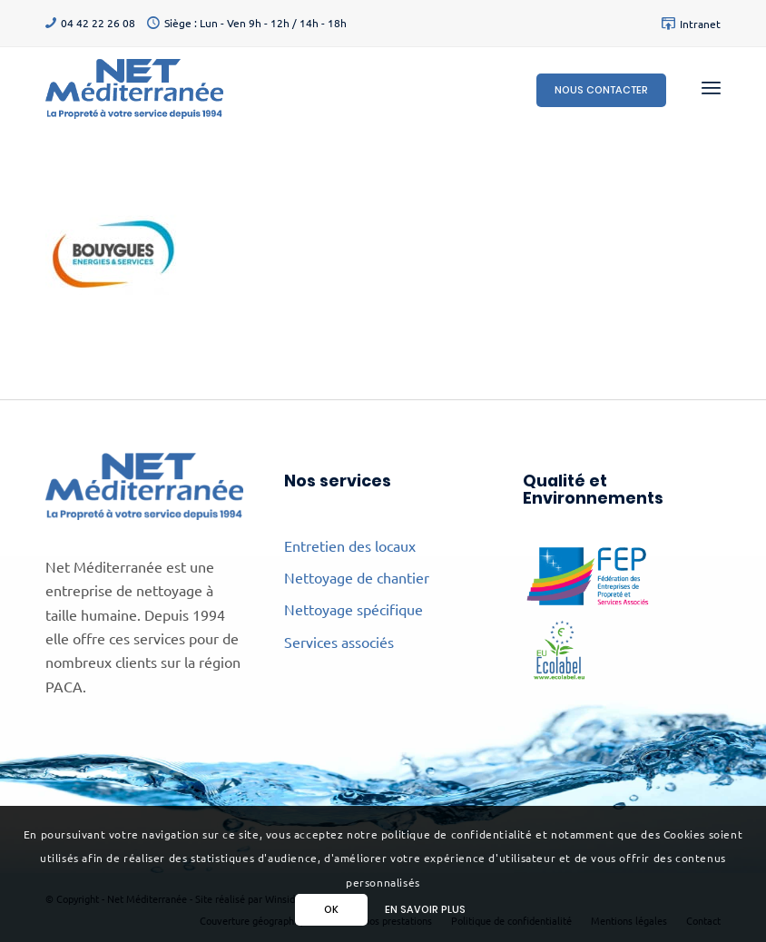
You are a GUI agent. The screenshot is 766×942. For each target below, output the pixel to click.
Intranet (700, 23)
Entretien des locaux (350, 545)
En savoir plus (425, 909)
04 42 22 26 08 (98, 22)
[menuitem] (687, 24)
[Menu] (711, 87)
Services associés (339, 642)
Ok (331, 909)
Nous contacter (601, 90)
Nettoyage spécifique (353, 609)
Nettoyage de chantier (356, 577)
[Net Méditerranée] (134, 87)
